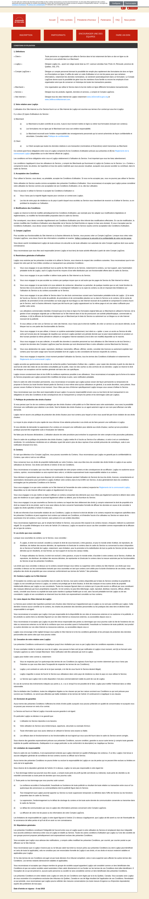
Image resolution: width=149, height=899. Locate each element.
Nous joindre (129, 20)
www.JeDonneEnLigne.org (97, 97)
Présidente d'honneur (86, 20)
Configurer (116, 3)
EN (123, 8)
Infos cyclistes (66, 20)
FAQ (118, 20)
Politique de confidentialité (58, 136)
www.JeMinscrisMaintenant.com (57, 99)
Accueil (52, 20)
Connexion (132, 8)
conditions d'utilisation (19, 5)
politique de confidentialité (36, 5)
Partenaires (106, 20)
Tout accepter (130, 3)
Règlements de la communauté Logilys (35, 359)
